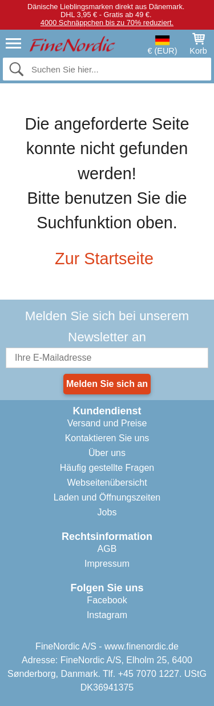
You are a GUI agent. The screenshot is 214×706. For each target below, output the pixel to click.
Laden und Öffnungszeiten (107, 497)
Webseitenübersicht (107, 482)
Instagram (107, 615)
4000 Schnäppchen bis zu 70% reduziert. (107, 22)
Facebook (107, 600)
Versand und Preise (107, 423)
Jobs (107, 512)
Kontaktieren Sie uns (107, 438)
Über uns (107, 453)
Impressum (107, 563)
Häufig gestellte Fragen (107, 468)
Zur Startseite (107, 258)
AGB (107, 549)
